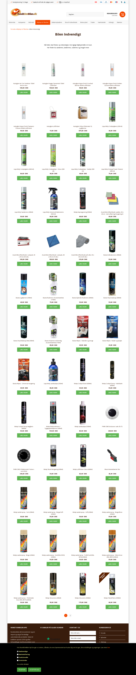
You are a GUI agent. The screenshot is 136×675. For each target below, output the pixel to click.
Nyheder (103, 637)
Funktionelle (23, 657)
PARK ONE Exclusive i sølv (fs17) (112, 426)
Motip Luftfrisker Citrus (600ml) (82, 469)
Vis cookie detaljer (23, 664)
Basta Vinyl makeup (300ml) (112, 298)
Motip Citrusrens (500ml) (82, 598)
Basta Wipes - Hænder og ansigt (82, 341)
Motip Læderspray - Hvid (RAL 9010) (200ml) (53, 556)
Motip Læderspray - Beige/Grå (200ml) (53, 513)
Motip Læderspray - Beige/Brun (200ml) (112, 513)
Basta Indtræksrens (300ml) (112, 255)
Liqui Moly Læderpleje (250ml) (53, 383)
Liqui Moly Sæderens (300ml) (24, 212)
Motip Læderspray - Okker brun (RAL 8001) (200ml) (112, 556)
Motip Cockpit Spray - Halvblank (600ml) (112, 384)
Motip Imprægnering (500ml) (83, 212)
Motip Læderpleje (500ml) (83, 426)
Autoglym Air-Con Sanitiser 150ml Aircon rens (23, 84)
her (109, 647)
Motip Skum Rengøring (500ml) (53, 469)
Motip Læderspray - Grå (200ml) (83, 512)
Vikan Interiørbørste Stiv (112, 469)
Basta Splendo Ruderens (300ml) (82, 298)
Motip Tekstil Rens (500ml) (112, 598)
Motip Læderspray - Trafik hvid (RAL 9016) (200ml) (82, 556)
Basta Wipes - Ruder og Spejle (112, 341)
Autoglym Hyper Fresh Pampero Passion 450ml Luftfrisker (24, 127)
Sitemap (103, 642)
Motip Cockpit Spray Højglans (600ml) (23, 427)
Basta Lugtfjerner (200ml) (24, 298)
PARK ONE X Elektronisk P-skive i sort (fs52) (23, 470)
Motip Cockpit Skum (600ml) (82, 383)
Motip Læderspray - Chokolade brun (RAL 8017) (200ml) (24, 599)
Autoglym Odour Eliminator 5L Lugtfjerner (82, 127)
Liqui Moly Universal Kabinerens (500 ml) (53, 213)
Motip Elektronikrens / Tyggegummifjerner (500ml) (53, 427)
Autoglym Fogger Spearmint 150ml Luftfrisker (53, 84)
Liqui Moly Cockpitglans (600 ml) (24, 169)
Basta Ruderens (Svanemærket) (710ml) (53, 299)
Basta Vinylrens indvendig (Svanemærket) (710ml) (53, 342)
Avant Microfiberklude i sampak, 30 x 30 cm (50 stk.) (24, 256)
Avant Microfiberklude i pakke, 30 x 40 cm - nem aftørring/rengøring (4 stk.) (112, 213)
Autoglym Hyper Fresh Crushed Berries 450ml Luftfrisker (83, 84)
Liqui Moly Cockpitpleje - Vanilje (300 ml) (82, 170)
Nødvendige (23, 651)
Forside (13, 29)
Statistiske (23, 660)
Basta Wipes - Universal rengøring (24, 383)
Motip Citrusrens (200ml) (53, 598)
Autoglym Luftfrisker (53, 126)
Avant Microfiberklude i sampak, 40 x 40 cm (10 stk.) (53, 256)
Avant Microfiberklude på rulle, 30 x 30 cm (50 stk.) (82, 256)
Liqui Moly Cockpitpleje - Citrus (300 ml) (53, 170)
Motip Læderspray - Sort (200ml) (24, 512)
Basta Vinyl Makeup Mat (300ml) (24, 341)
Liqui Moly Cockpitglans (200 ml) (112, 126)
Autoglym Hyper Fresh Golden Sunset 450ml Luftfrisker (112, 84)
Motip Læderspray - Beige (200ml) (23, 555)
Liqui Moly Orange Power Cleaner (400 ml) (112, 170)
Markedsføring (24, 654)
